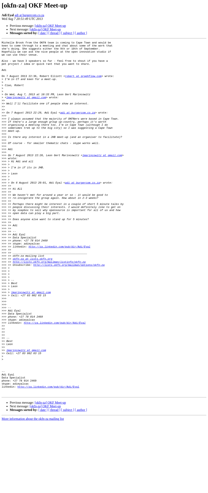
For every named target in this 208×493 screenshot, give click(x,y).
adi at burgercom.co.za (29, 15)
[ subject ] (67, 33)
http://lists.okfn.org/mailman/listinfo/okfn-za (49, 306)
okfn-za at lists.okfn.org (32, 302)
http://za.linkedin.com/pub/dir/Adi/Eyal (59, 288)
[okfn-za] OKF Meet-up (50, 25)
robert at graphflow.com (83, 83)
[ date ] (43, 33)
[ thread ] (54, 33)
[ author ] (81, 33)
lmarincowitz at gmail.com (26, 109)
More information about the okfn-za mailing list (33, 489)
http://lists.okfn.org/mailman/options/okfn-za (69, 310)
